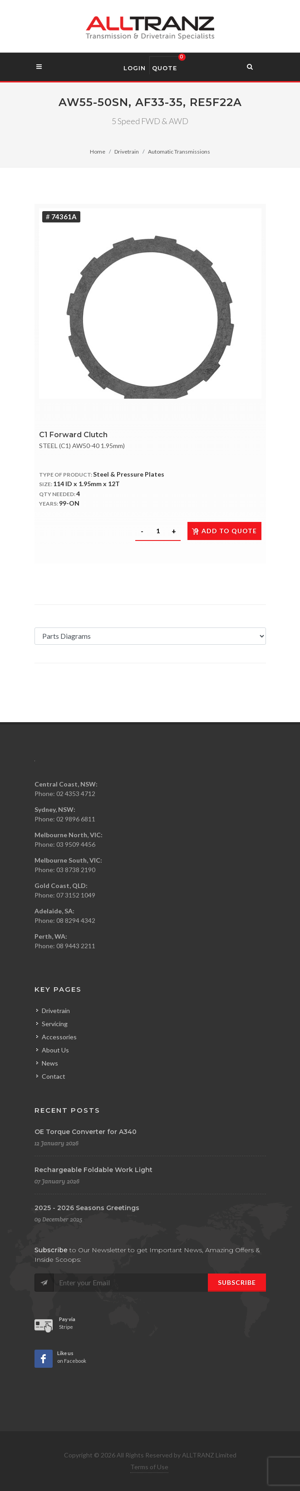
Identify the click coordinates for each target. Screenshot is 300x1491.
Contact (53, 1076)
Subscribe (237, 1282)
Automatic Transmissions (179, 151)
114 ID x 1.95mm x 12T (86, 483)
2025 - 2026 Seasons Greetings (86, 1208)
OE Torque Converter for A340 (85, 1132)
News (50, 1063)
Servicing (55, 1024)
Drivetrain (126, 151)
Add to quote (224, 531)
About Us (55, 1050)
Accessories (59, 1037)
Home (97, 151)
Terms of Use (149, 1467)
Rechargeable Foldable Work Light (93, 1170)
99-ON (69, 503)
